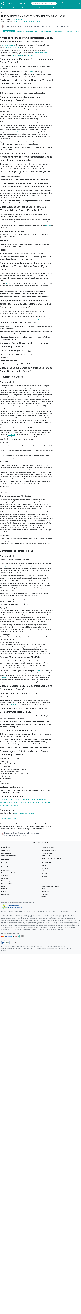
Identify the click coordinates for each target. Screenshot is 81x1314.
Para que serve (9, 31)
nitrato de (5, 45)
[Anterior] (1, 31)
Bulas (3, 886)
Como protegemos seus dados (51, 858)
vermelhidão (10, 283)
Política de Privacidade (48, 850)
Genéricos (69, 7)
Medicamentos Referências (9, 873)
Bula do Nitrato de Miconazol (24, 813)
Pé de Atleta (4, 799)
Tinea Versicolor (15, 799)
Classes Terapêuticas (8, 881)
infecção (48, 225)
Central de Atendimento (8, 855)
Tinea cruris (9, 47)
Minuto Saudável (6, 863)
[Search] (55, 3)
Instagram (44, 871)
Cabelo (43, 896)
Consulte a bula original (8, 818)
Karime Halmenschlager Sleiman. (34, 26)
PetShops (44, 894)
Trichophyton (46, 802)
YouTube (44, 873)
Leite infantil (50, 7)
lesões (17, 132)
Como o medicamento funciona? (27, 31)
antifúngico (4, 566)
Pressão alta (42, 7)
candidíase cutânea (41, 53)
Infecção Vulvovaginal (33, 802)
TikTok (43, 879)
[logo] (2, 3)
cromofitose (29, 55)
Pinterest (44, 876)
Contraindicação (46, 31)
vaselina (13, 704)
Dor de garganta (26, 7)
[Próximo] (80, 31)
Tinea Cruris (14, 805)
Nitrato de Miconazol (62, 12)
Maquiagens (45, 891)
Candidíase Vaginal (18, 802)
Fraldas (43, 889)
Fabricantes (5, 894)
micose (17, 47)
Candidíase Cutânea (28, 799)
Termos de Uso (46, 855)
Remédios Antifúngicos (14, 12)
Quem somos (5, 850)
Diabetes (34, 7)
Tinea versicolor (18, 55)
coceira (31, 72)
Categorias (4, 875)
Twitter (43, 865)
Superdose (69, 31)
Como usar (58, 31)
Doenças (4, 889)
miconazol (12, 45)
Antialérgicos (16, 7)
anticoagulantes (38, 319)
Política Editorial (6, 853)
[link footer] (5, 942)
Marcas (3, 891)
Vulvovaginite (41, 799)
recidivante (11, 434)
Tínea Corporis (5, 802)
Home (4, 12)
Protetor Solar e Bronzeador (50, 886)
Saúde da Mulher (60, 7)
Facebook (44, 868)
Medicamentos (5, 870)
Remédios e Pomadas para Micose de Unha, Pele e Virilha (39, 12)
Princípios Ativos (6, 883)
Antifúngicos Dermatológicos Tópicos (27, 21)
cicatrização (4, 677)
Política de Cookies (47, 853)
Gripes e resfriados (6, 7)
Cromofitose (4, 805)
